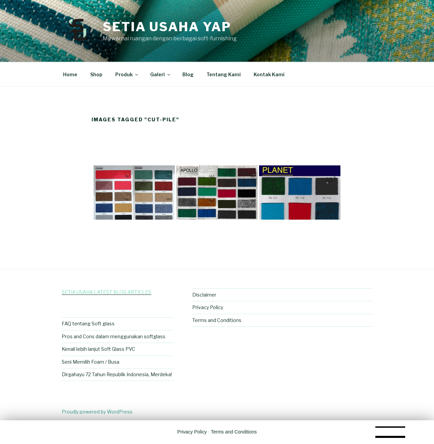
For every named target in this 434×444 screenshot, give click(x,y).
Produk (127, 74)
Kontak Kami (269, 74)
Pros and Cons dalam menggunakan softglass (113, 336)
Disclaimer (204, 295)
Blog (188, 74)
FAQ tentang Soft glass (88, 323)
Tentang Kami (223, 74)
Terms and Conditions (216, 320)
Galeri (160, 74)
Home (70, 74)
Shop (96, 74)
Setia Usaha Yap (167, 26)
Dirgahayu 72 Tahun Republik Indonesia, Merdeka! (117, 374)
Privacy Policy (207, 307)
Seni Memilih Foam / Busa (90, 362)
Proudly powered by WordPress (97, 412)
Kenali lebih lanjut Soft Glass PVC (98, 349)
